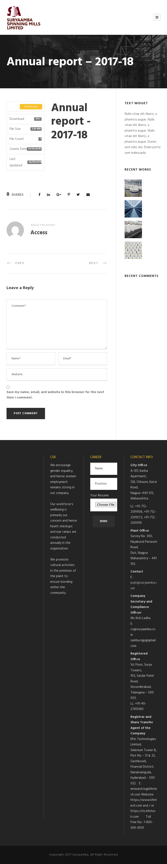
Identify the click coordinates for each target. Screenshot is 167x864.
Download (31, 106)
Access (38, 232)
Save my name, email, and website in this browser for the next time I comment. (55, 395)
